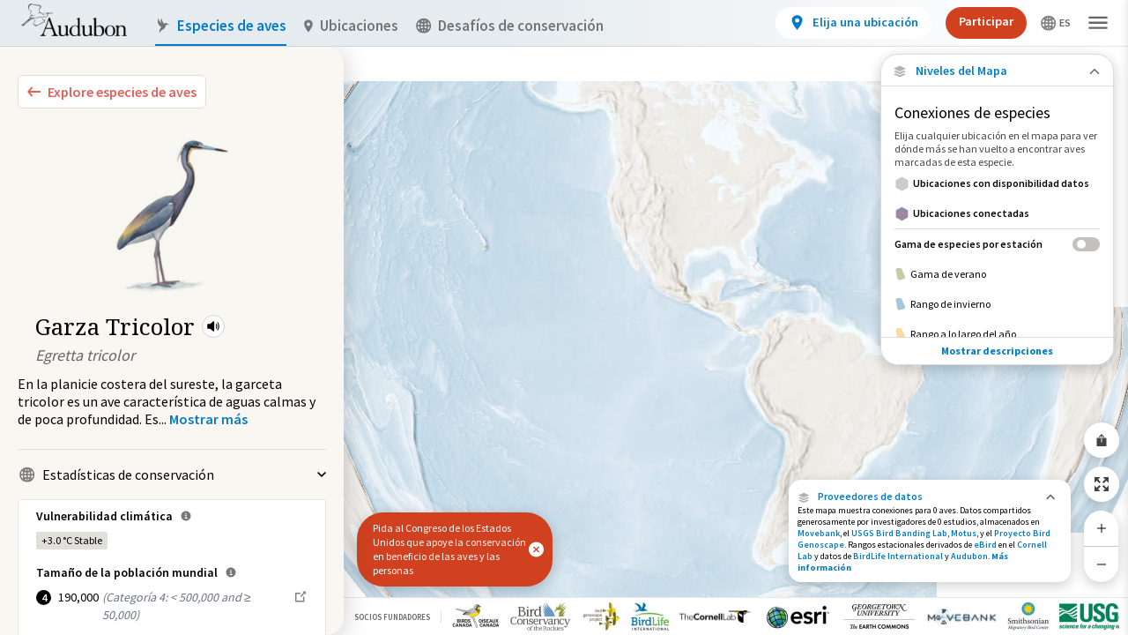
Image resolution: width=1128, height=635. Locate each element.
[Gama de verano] (997, 274)
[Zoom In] (1101, 528)
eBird (985, 544)
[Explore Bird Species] (112, 91)
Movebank (819, 533)
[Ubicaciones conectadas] (997, 213)
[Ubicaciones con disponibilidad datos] (997, 183)
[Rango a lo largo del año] (997, 334)
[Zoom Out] (1101, 564)
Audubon (969, 556)
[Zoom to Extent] (1101, 484)
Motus (963, 533)
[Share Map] (1101, 440)
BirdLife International (898, 556)
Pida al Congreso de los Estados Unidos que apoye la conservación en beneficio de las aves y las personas (449, 549)
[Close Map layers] (997, 71)
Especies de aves (220, 26)
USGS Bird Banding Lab (899, 533)
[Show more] (208, 419)
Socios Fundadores (392, 617)
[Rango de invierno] (997, 304)
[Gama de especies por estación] (997, 243)
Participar (986, 21)
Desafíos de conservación (510, 26)
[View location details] (853, 23)
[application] (564, 317)
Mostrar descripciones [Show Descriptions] (997, 350)
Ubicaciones (351, 26)
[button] (213, 326)
